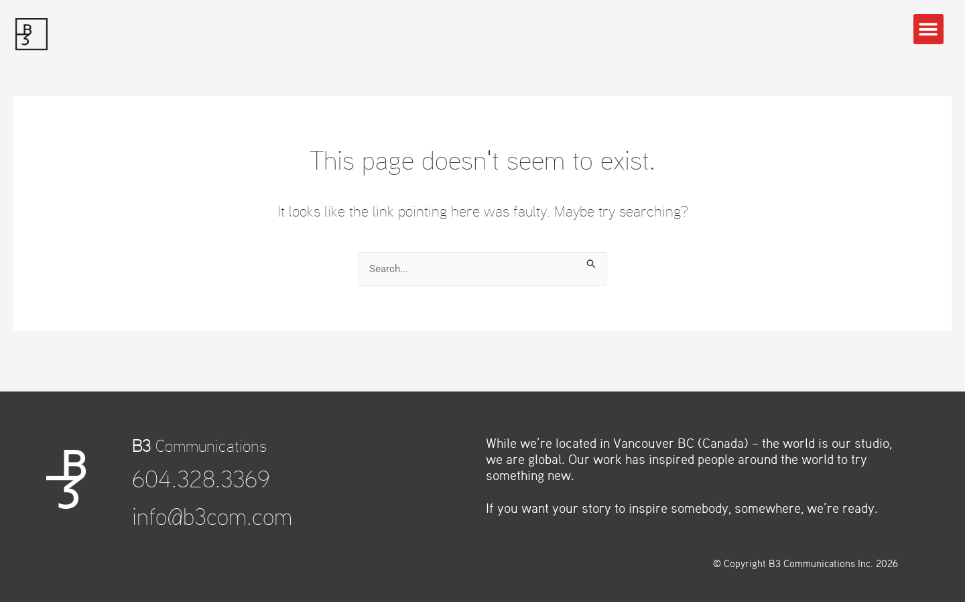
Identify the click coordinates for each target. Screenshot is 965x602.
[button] (928, 29)
